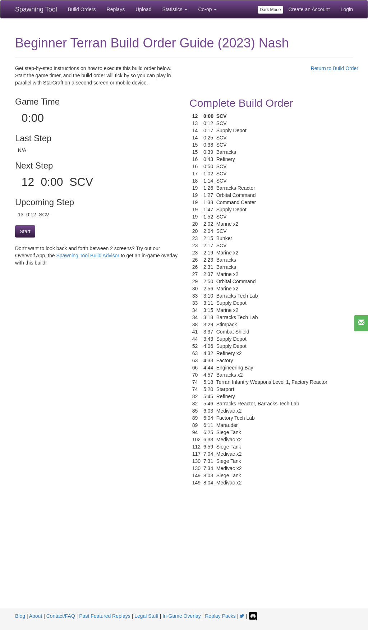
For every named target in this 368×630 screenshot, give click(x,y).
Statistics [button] (175, 9)
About (35, 616)
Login (347, 9)
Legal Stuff (146, 616)
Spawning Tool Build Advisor (87, 255)
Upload (143, 9)
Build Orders (82, 9)
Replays (116, 9)
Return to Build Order (334, 68)
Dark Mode (270, 9)
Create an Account (309, 9)
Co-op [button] (207, 9)
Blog (20, 616)
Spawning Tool (36, 9)
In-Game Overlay (181, 616)
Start (25, 231)
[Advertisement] (184, 554)
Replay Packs (220, 616)
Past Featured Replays (104, 616)
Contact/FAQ (60, 616)
